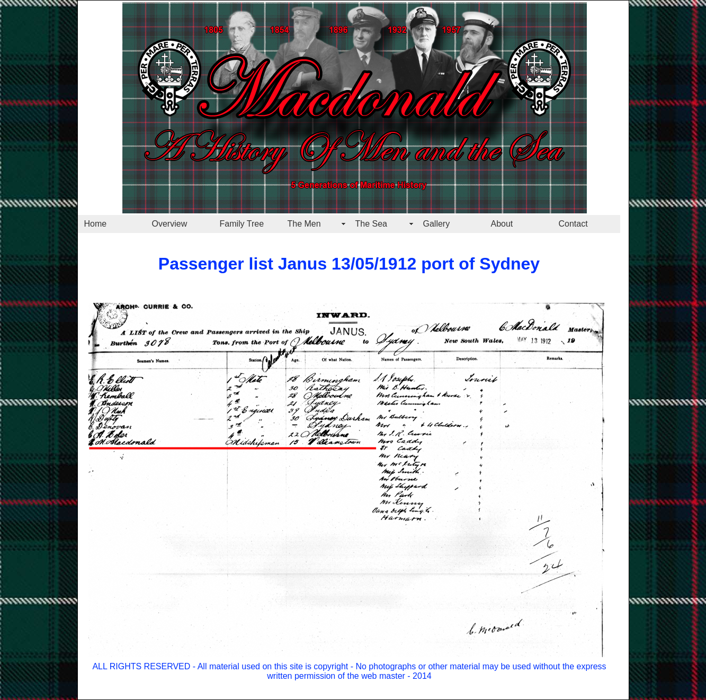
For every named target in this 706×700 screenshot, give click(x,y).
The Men (304, 223)
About (502, 223)
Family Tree (242, 223)
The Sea (371, 223)
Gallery (436, 223)
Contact (573, 223)
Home (95, 223)
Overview (169, 223)
